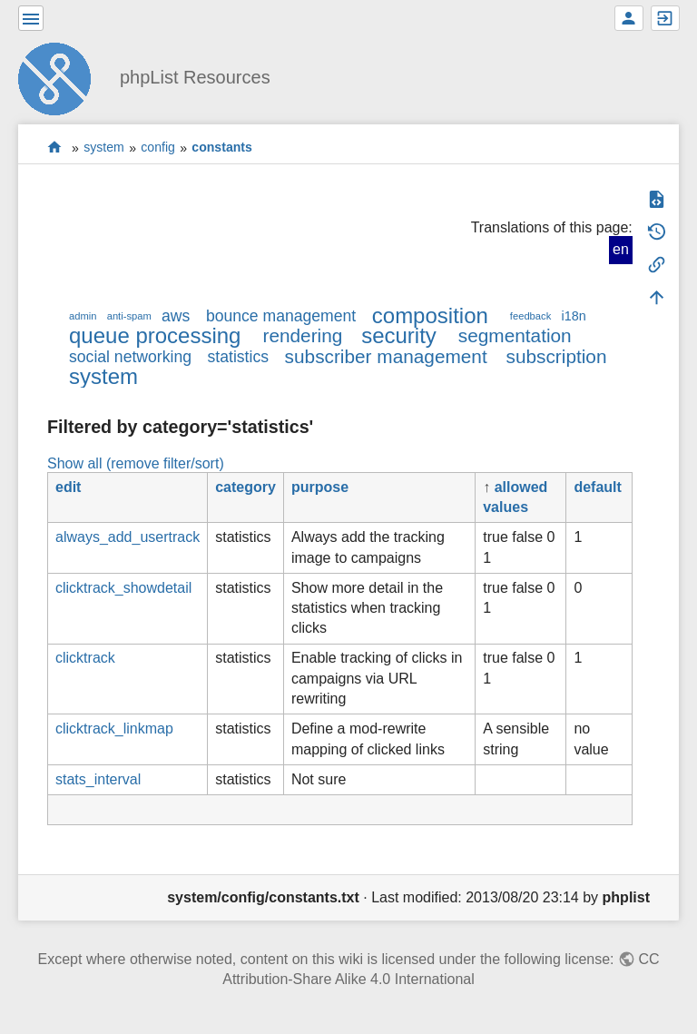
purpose (319, 487)
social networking (130, 357)
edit (68, 487)
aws (176, 316)
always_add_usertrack (127, 537)
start (55, 147)
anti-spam (129, 315)
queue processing (155, 335)
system (103, 148)
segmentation (515, 335)
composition (430, 315)
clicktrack (85, 657)
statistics (238, 357)
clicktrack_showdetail (123, 588)
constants (221, 148)
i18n (573, 316)
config (158, 148)
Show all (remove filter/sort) (135, 463)
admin (82, 315)
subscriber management (386, 356)
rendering (302, 335)
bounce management (281, 316)
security (399, 335)
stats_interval (98, 779)
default (597, 487)
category (245, 487)
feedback (530, 315)
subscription (556, 356)
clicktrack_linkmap (114, 728)
